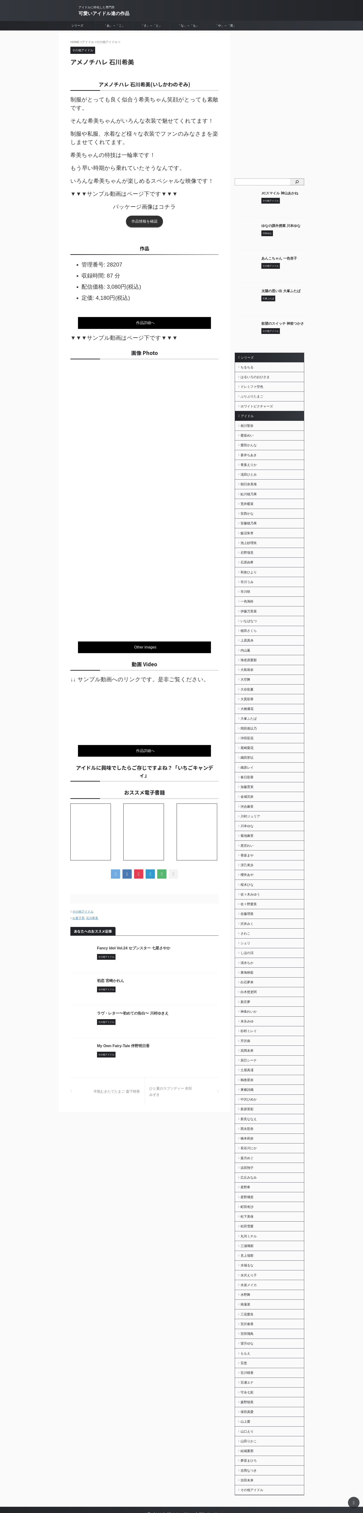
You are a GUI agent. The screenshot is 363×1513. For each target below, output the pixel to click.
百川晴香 (247, 1343)
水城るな (247, 1239)
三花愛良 (247, 1286)
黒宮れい (247, 831)
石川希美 (92, 915)
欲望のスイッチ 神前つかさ (281, 323)
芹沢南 (245, 1021)
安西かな (247, 509)
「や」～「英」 (225, 25)
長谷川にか (249, 1125)
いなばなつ (249, 613)
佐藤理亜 (247, 898)
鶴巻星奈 (247, 1059)
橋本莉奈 (247, 1116)
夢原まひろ (249, 1428)
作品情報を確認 (144, 221)
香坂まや (247, 841)
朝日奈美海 (249, 481)
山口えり (247, 1400)
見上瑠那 (247, 1229)
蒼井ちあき (249, 452)
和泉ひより (249, 566)
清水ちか (247, 945)
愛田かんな (249, 443)
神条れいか (249, 992)
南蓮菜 (245, 1277)
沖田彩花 (247, 727)
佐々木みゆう (250, 879)
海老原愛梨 (249, 651)
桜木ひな (247, 869)
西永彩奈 (247, 1106)
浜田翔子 (247, 1144)
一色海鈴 (247, 594)
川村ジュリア (250, 803)
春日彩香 (247, 765)
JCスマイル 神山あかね (278, 193)
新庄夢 (245, 983)
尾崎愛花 (247, 737)
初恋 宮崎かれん (110, 978)
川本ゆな (247, 812)
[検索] (297, 182)
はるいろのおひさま (255, 376)
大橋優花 (247, 699)
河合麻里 (247, 793)
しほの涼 (247, 936)
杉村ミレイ (249, 1011)
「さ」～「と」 (151, 25)
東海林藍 (247, 955)
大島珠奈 (247, 661)
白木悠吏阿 (249, 973)
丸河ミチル (249, 1210)
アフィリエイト (208, 1480)
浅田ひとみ (249, 471)
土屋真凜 (247, 1049)
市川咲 (245, 585)
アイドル (247, 414)
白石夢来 (247, 964)
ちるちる (247, 367)
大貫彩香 (247, 689)
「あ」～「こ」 (114, 25)
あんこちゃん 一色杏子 (278, 258)
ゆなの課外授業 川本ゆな (279, 226)
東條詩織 (247, 1068)
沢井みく (247, 907)
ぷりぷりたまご (252, 395)
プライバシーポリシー (180, 1480)
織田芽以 (247, 746)
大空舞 (245, 670)
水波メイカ (249, 1258)
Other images (145, 646)
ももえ (245, 1324)
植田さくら (249, 623)
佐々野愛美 (249, 888)
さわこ (245, 917)
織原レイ (247, 756)
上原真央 (247, 632)
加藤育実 (247, 774)
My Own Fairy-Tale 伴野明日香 (123, 1043)
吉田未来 (247, 1447)
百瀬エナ (247, 1352)
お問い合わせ (153, 1480)
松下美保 (247, 1191)
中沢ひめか (249, 1078)
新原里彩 (247, 1087)
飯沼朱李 (247, 528)
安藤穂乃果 (249, 519)
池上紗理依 (249, 538)
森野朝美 (247, 1371)
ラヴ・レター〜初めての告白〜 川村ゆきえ (132, 1011)
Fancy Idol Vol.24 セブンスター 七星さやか (133, 946)
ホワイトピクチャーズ (257, 405)
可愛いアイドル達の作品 (103, 13)
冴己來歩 (247, 850)
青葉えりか (249, 462)
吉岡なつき (249, 1438)
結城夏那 (247, 1419)
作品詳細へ (145, 322)
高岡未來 (247, 1030)
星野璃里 (247, 1172)
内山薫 (245, 642)
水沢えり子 (249, 1248)
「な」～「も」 (188, 25)
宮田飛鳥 (247, 1305)
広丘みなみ (249, 1153)
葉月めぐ (247, 1135)
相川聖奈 (247, 424)
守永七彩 (247, 1362)
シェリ (245, 926)
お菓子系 (78, 915)
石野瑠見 (247, 547)
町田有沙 (247, 1182)
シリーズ (77, 25)
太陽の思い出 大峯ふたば (279, 291)
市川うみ (247, 576)
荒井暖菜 (247, 500)
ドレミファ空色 (252, 386)
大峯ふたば (249, 708)
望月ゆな (247, 1315)
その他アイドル (83, 909)
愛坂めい (247, 433)
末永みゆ (247, 1002)
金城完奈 (247, 784)
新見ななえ (249, 1097)
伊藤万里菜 (249, 604)
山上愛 (245, 1390)
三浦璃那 (247, 1220)
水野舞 (245, 1267)
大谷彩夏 (247, 680)
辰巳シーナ (249, 1040)
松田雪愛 (247, 1201)
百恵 (244, 1334)
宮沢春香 (247, 1296)
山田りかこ (249, 1409)
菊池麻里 (247, 822)
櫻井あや (247, 860)
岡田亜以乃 (249, 718)
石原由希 (247, 557)
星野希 (245, 1163)
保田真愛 (247, 1381)
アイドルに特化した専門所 (178, 1489)
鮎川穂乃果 (249, 490)
